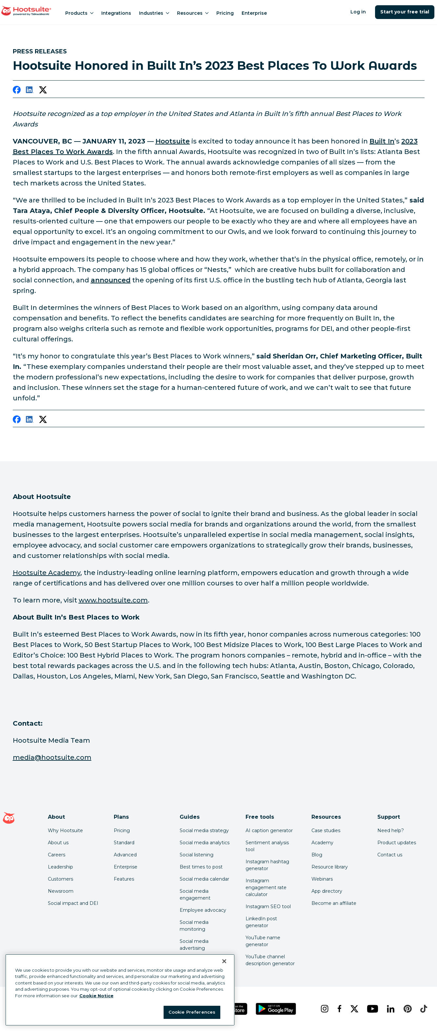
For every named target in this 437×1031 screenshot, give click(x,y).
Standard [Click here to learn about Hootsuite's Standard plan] (124, 843)
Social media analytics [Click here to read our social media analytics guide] (204, 843)
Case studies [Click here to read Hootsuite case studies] (325, 830)
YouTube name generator (263, 941)
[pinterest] (406, 1009)
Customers (60, 879)
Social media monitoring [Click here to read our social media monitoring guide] (194, 925)
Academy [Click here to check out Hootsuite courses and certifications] (322, 843)
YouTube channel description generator (270, 960)
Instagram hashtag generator (267, 865)
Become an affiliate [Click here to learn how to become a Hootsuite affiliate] (333, 903)
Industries (154, 13)
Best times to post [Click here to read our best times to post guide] (201, 867)
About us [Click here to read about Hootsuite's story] (58, 843)
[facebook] (17, 91)
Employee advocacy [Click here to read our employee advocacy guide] (203, 910)
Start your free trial (404, 12)
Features (124, 879)
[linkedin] (30, 91)
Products (79, 13)
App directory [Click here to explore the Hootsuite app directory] (326, 891)
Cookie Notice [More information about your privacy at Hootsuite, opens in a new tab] (96, 995)
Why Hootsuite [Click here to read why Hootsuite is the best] (65, 830)
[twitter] (43, 91)
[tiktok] (423, 1009)
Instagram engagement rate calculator (266, 887)
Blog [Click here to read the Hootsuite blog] (316, 855)
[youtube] (372, 1009)
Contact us (389, 855)
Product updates (396, 843)
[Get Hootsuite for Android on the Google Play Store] (276, 1009)
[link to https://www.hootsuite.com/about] (172, 141)
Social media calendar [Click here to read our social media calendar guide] (204, 879)
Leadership (60, 867)
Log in (358, 12)
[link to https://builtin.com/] (381, 141)
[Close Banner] (224, 961)
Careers (56, 855)
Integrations (116, 13)
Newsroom (60, 891)
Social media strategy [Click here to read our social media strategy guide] (204, 830)
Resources (193, 13)
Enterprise (254, 13)
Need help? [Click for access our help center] (390, 830)
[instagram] (323, 1009)
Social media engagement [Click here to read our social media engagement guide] (195, 894)
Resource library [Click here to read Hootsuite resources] (329, 867)
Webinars (322, 879)
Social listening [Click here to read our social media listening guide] (196, 855)
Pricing (225, 13)
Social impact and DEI (73, 903)
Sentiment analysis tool (267, 846)
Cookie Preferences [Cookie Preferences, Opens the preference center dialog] (192, 1012)
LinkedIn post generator (261, 922)
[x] (353, 1009)
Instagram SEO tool (268, 906)
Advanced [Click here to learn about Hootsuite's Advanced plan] (125, 855)
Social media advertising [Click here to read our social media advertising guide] (194, 944)
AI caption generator (269, 830)
